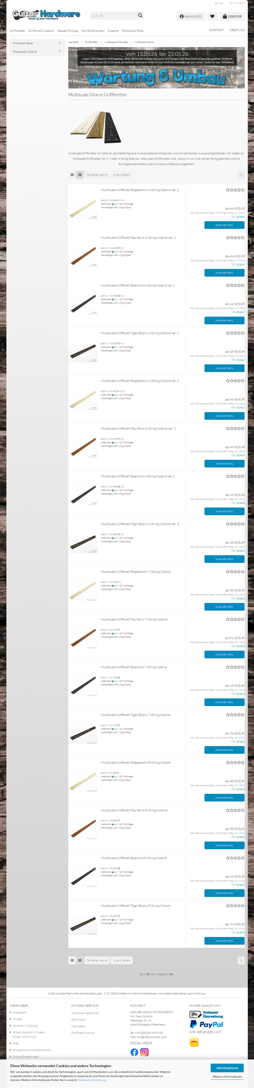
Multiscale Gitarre (25, 52)
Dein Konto (78, 1019)
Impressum (19, 1012)
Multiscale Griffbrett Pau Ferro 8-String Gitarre (134, 810)
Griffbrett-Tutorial (82, 1032)
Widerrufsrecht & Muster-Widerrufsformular (29, 1034)
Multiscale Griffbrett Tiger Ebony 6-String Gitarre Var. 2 (140, 524)
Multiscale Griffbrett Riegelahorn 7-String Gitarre (136, 572)
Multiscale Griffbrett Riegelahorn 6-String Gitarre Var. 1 (140, 190)
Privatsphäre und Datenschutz (32, 1050)
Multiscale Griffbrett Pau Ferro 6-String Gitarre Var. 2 (138, 428)
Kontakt (216, 30)
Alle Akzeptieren (227, 1068)
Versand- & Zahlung (25, 1025)
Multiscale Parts (132, 31)
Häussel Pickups (67, 31)
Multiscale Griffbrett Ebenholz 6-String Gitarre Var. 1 (138, 285)
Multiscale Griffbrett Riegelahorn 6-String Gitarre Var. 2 (140, 381)
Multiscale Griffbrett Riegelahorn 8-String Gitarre (136, 762)
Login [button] (219, 3)
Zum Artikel (224, 225)
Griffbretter (17, 31)
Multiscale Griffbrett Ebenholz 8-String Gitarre (134, 858)
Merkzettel (237, 3)
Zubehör (113, 31)
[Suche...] (140, 16)
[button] (72, 175)
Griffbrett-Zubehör (41, 31)
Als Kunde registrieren (85, 1013)
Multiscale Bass (23, 43)
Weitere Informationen (227, 1076)
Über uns (237, 30)
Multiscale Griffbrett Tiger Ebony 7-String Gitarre (135, 715)
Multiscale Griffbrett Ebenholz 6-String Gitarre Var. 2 (138, 476)
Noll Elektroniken (92, 31)
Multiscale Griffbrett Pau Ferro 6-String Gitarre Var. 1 (138, 237)
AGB (15, 1043)
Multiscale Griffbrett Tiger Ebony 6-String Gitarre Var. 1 (140, 333)
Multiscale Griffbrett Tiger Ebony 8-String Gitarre (135, 906)
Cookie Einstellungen (26, 1056)
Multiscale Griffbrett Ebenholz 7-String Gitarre (134, 667)
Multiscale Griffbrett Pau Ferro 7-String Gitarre (134, 619)
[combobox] (97, 175)
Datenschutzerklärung (92, 1080)
